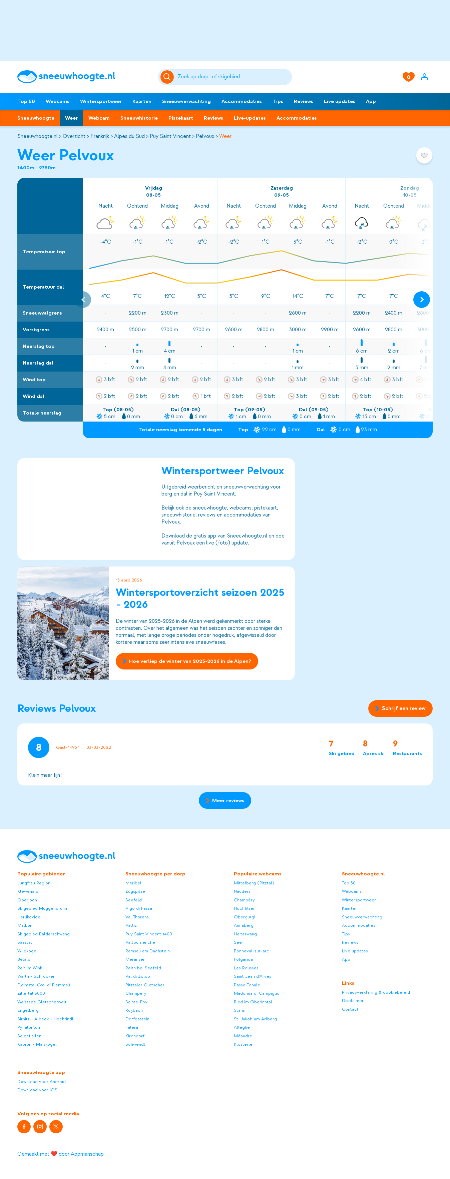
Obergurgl (245, 917)
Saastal (24, 942)
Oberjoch (27, 900)
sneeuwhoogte (210, 508)
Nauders (242, 891)
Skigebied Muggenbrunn (42, 908)
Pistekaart (180, 118)
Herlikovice (28, 917)
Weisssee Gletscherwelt (42, 1002)
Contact (350, 1009)
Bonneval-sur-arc (251, 951)
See (238, 942)
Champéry (135, 993)
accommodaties (242, 515)
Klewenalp (27, 891)
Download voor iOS (37, 1090)
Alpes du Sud (129, 136)
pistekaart (265, 508)
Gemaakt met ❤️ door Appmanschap (60, 1154)
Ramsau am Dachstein (147, 951)
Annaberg (244, 925)
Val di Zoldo (137, 976)
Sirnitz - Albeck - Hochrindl (45, 1019)
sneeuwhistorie (178, 515)
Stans (239, 1010)
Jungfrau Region (33, 883)
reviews (206, 515)
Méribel (133, 883)
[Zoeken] (234, 77)
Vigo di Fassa (138, 908)
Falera (131, 1027)
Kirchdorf (134, 1036)
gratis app (204, 536)
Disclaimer (353, 1000)
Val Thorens (137, 917)
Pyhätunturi (28, 1027)
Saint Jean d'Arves (252, 976)
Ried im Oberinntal (253, 1002)
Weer (71, 118)
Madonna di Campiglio (257, 993)
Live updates (339, 101)
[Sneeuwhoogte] (84, 76)
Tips (278, 101)
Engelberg (28, 1010)
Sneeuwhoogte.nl (37, 136)
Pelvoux (205, 136)
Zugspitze (135, 891)
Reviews (303, 101)
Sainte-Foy (136, 1002)
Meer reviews (225, 800)
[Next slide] (421, 299)
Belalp (23, 959)
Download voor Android (41, 1081)
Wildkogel (27, 951)
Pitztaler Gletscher (144, 985)
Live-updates (250, 118)
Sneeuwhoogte (35, 118)
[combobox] (234, 77)
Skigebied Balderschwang (43, 934)
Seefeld (133, 900)
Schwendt (135, 1044)
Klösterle (243, 1044)
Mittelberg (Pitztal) (254, 883)
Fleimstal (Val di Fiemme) (43, 985)
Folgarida (243, 959)
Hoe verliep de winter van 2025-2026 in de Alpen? (187, 661)
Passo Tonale (247, 985)
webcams (241, 508)
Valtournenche (140, 942)
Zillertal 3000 (31, 993)
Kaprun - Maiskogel (37, 1044)
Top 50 (26, 101)
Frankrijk (99, 136)
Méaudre (243, 1036)
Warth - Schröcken (36, 976)
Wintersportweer (101, 101)
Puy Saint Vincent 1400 (148, 934)
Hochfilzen (245, 908)
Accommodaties (241, 101)
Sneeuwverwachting (186, 101)
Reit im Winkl (30, 968)
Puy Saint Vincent (170, 136)
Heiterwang (245, 934)
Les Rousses (246, 968)
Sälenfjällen (29, 1036)
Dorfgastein (137, 1019)
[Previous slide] (82, 299)
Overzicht (74, 136)
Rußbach (134, 1010)
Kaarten (141, 101)
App (371, 101)
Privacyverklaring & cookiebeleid (376, 992)
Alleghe (242, 1027)
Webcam (99, 118)
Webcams (57, 101)
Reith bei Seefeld (143, 968)
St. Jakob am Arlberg (255, 1019)
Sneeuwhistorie (139, 118)
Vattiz (131, 925)
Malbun (24, 925)
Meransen (135, 959)
